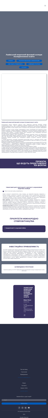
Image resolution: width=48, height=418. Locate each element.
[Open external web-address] (24, 359)
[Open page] (24, 340)
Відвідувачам (24, 374)
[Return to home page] (8, 5)
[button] (10, 61)
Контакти (24, 385)
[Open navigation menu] (45, 5)
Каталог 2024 (24, 388)
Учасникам (24, 372)
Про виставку (24, 369)
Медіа (24, 383)
